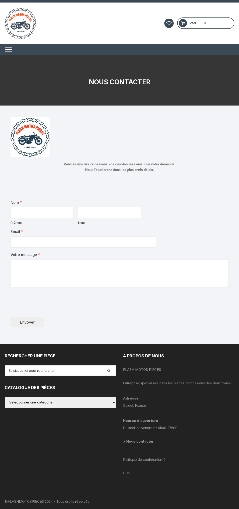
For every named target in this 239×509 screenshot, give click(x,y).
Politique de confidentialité (144, 459)
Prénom (16, 222)
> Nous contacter (139, 441)
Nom (16, 202)
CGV (126, 473)
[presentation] (46, 309)
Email (17, 231)
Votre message (25, 254)
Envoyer (27, 322)
